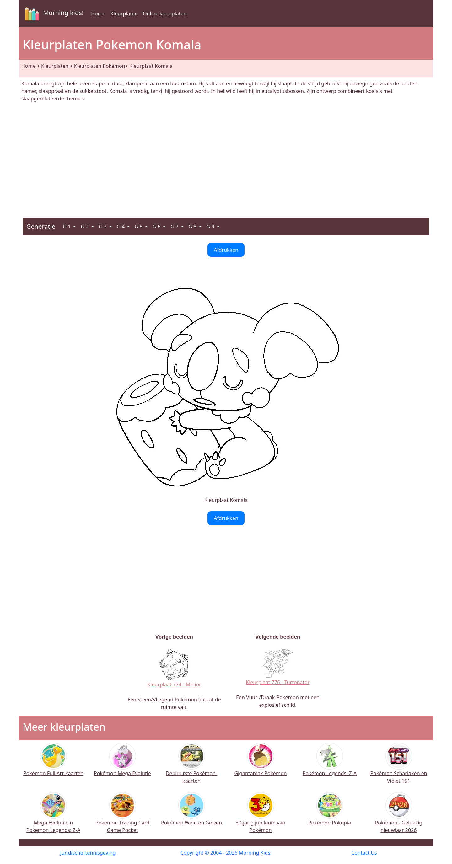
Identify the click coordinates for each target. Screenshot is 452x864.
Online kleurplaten (165, 13)
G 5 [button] (139, 226)
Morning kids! (53, 13)
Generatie (40, 226)
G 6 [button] (157, 226)
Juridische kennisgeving (88, 852)
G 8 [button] (193, 226)
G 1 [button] (67, 226)
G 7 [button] (175, 226)
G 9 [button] (211, 226)
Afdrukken (226, 249)
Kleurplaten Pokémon (99, 65)
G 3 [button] (103, 226)
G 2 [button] (85, 226)
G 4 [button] (121, 226)
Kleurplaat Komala (151, 65)
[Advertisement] (226, 156)
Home (98, 13)
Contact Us (364, 852)
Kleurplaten (124, 13)
